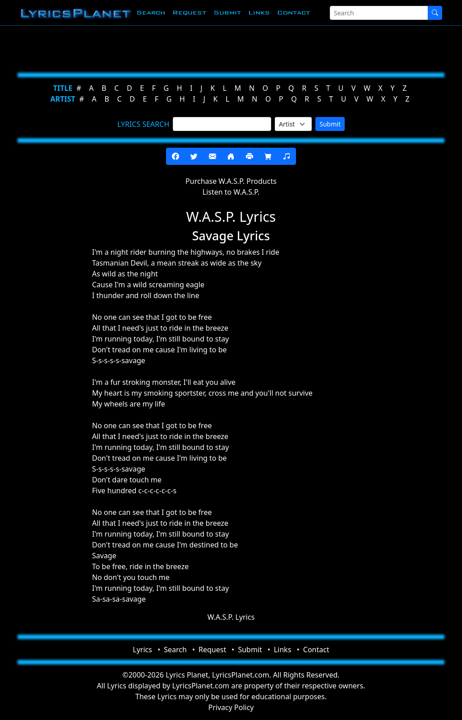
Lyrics (142, 650)
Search (150, 12)
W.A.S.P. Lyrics (231, 617)
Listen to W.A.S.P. (231, 192)
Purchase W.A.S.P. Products (231, 181)
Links (259, 12)
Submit (227, 12)
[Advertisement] (231, 47)
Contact (293, 12)
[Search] (379, 13)
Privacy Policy (231, 707)
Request (189, 12)
